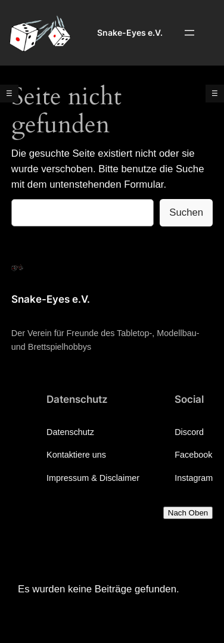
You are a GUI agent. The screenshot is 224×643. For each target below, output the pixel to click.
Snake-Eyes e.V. (130, 32)
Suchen (186, 212)
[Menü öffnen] (189, 33)
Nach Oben (188, 512)
